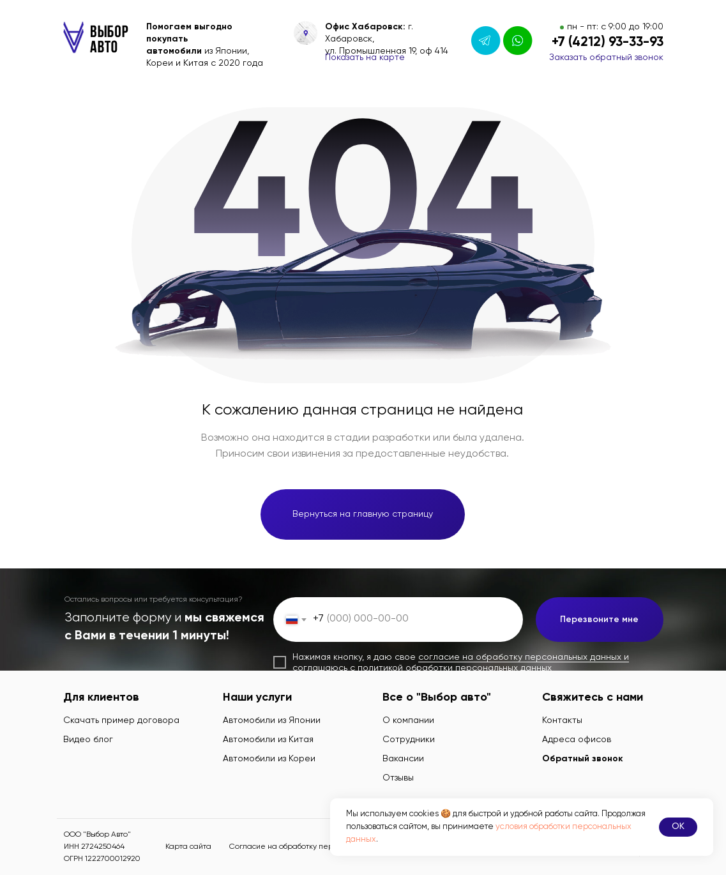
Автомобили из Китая (268, 739)
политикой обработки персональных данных (455, 668)
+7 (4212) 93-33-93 (607, 42)
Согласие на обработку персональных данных (315, 847)
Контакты (562, 720)
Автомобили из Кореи (269, 758)
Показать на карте (365, 57)
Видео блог (88, 739)
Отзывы (398, 777)
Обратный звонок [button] (582, 758)
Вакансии (403, 758)
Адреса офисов (576, 739)
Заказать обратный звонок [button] (606, 57)
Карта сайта (188, 847)
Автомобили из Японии (272, 720)
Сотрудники (408, 739)
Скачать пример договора (121, 720)
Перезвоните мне (599, 619)
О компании (408, 720)
